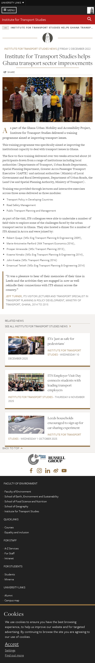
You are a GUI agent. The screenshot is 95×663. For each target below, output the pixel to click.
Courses (9, 527)
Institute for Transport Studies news (30, 49)
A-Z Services (12, 548)
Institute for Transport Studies (24, 19)
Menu (11, 10)
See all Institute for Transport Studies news (36, 326)
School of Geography (16, 506)
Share (11, 72)
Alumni (9, 595)
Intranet (9, 558)
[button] (89, 19)
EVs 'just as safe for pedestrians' (61, 341)
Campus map (12, 600)
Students (10, 574)
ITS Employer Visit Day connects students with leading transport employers (64, 382)
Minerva (9, 579)
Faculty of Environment (18, 491)
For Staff (9, 553)
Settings (10, 650)
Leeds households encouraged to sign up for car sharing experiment (65, 423)
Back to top (10, 448)
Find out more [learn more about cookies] (14, 655)
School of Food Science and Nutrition (26, 501)
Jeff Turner (14, 296)
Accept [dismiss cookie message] (12, 644)
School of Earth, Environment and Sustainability (32, 496)
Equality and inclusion (17, 532)
